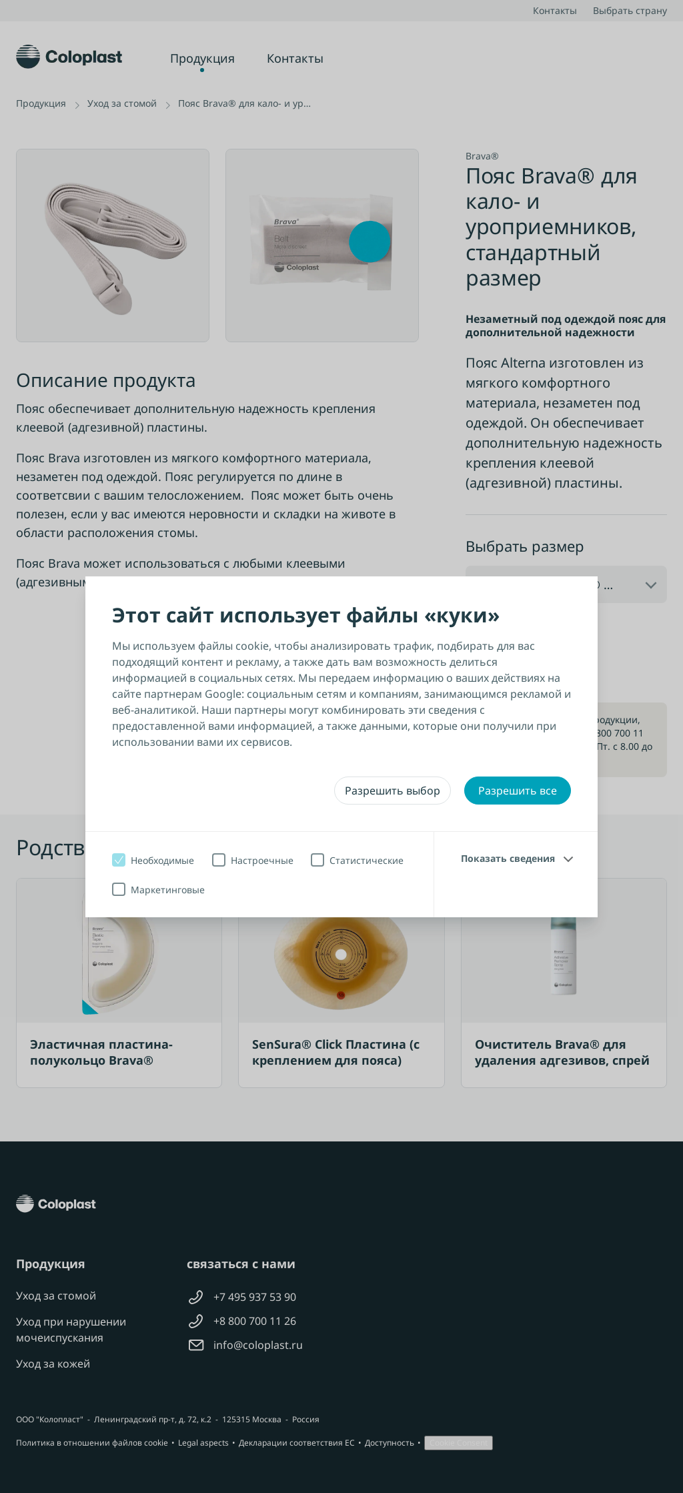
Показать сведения (508, 858)
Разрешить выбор (392, 790)
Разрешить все (517, 790)
